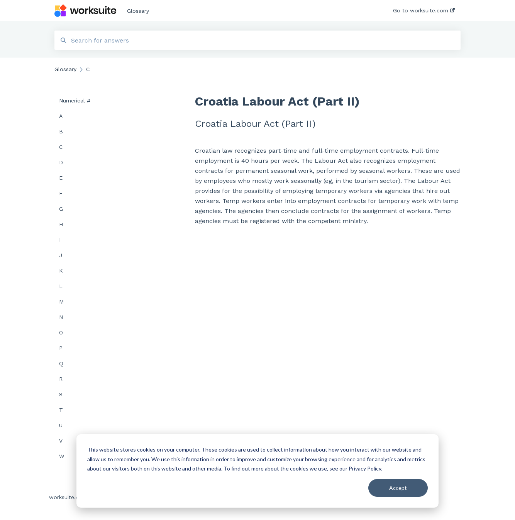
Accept (398, 487)
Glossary (138, 11)
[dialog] (257, 471)
